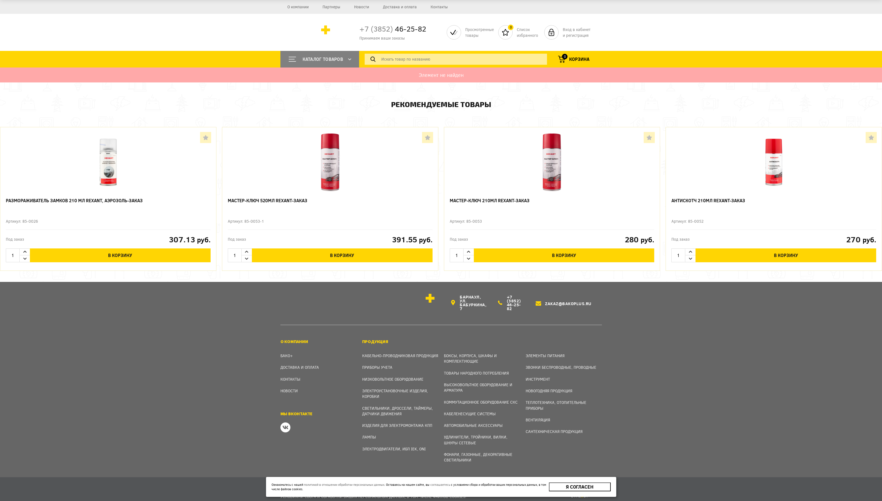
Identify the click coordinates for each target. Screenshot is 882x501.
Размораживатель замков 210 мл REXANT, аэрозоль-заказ (74, 200)
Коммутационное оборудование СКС (481, 393)
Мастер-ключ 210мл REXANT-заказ (490, 200)
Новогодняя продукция (549, 382)
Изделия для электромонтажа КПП (397, 417)
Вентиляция (538, 411)
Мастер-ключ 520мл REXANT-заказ (267, 200)
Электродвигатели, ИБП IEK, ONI (394, 440)
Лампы (369, 429)
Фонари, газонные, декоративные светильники (478, 449)
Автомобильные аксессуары (473, 417)
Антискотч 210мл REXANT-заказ (708, 200)
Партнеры (331, 6)
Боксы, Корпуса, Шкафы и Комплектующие (470, 350)
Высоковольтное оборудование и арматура (478, 379)
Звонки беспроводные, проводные (561, 359)
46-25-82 (392, 28)
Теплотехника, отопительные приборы (556, 397)
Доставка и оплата (400, 6)
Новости (361, 6)
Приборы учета (377, 359)
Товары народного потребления (476, 364)
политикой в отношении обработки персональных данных (343, 484)
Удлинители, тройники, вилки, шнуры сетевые (475, 431)
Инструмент (538, 370)
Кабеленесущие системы (470, 405)
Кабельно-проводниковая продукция (400, 347)
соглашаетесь (439, 484)
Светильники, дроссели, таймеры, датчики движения (397, 402)
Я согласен (580, 487)
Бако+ (286, 347)
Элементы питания (545, 347)
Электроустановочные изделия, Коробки (395, 385)
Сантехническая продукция (554, 423)
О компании (298, 6)
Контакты (439, 6)
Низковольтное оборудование (392, 370)
